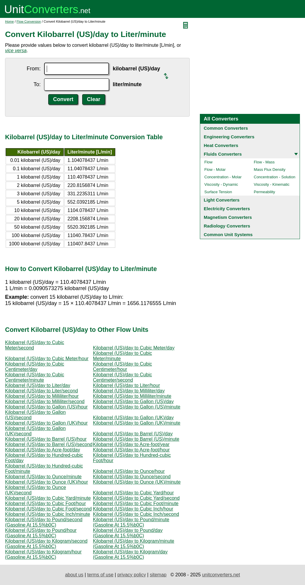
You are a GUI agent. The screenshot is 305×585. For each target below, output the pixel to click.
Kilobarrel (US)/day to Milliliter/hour (42, 396)
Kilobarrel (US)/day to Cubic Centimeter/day (34, 366)
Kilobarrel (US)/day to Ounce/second (132, 476)
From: (34, 69)
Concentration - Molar (223, 177)
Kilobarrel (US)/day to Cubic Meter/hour (46, 358)
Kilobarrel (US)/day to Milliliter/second (45, 401)
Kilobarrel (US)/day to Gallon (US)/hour (46, 406)
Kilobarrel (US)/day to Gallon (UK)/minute (136, 422)
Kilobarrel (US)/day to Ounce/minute (43, 476)
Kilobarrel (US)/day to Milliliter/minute (132, 396)
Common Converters (226, 128)
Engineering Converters (229, 136)
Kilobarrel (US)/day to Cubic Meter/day (134, 347)
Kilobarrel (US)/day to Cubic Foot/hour (45, 503)
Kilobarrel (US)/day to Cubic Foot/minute (135, 503)
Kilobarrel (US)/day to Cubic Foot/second (48, 508)
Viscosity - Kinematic (272, 184)
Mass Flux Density (269, 169)
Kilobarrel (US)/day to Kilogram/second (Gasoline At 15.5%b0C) (46, 543)
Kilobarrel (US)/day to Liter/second (41, 390)
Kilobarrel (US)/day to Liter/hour (126, 385)
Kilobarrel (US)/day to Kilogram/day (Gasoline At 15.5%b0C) (130, 554)
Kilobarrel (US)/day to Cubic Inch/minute (47, 514)
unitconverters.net (221, 574)
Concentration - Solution (274, 177)
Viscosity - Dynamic (221, 184)
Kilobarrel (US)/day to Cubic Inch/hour (133, 508)
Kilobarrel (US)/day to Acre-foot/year (131, 444)
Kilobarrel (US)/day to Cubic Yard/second (136, 498)
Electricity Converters (227, 208)
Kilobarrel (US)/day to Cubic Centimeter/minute (34, 377)
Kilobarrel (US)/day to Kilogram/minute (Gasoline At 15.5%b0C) (133, 543)
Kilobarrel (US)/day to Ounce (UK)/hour (46, 482)
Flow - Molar (215, 169)
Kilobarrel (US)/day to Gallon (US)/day (133, 401)
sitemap (158, 574)
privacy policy (131, 574)
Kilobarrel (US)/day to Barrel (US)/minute (136, 439)
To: (37, 84)
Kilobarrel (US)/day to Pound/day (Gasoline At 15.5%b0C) (128, 533)
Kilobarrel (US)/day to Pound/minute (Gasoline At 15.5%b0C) (131, 522)
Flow (208, 162)
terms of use (100, 574)
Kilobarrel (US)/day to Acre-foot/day (42, 449)
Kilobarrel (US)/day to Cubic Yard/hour (133, 492)
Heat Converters (221, 145)
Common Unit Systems (228, 234)
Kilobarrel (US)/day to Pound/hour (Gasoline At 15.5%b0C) (41, 533)
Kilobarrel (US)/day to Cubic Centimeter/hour (122, 366)
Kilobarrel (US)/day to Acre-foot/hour (131, 449)
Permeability (264, 192)
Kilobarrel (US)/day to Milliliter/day (129, 390)
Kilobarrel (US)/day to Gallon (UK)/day (133, 417)
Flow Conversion (29, 21)
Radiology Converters (227, 225)
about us (74, 574)
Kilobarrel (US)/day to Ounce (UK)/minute (136, 482)
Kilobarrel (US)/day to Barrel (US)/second (48, 444)
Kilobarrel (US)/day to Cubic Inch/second (136, 514)
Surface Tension (218, 192)
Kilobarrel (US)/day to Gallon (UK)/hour (46, 422)
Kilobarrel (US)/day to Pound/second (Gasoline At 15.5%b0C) (44, 522)
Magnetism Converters (228, 217)
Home (9, 21)
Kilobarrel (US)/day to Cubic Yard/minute (48, 498)
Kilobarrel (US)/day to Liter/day (37, 385)
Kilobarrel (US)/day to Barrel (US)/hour (46, 439)
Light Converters (221, 199)
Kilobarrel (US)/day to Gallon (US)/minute (136, 406)
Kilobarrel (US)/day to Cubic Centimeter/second (122, 377)
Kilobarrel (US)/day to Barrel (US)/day (133, 433)
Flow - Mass (264, 162)
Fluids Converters (223, 154)
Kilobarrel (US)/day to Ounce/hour (129, 471)
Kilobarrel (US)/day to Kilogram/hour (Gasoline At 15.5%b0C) (43, 554)
